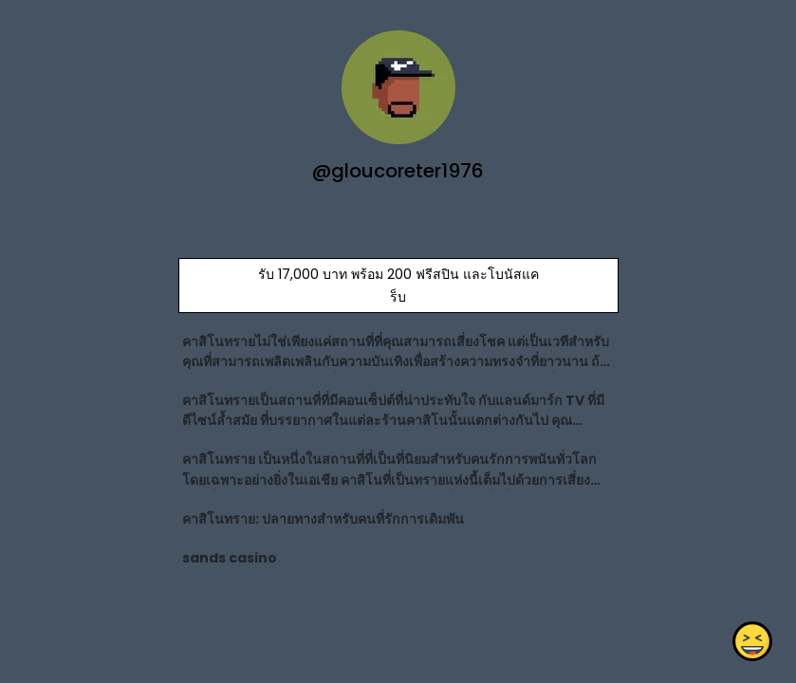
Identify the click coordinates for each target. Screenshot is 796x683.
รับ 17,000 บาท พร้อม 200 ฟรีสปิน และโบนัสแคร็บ (397, 285)
